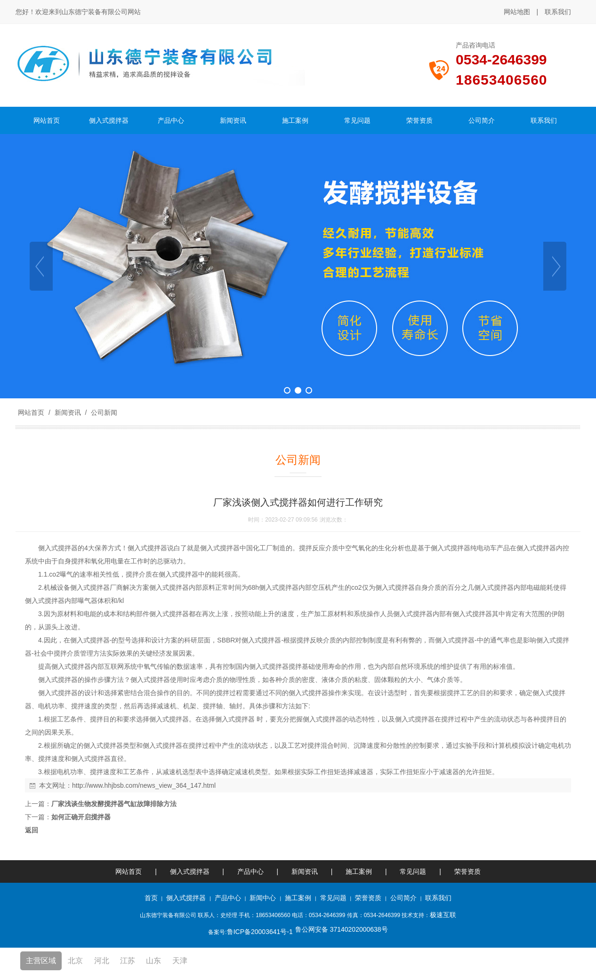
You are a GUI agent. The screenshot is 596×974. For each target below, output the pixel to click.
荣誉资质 (467, 871)
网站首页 (31, 412)
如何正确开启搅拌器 (81, 817)
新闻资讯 (68, 412)
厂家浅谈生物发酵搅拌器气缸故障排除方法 (114, 804)
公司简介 (403, 898)
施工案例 (360, 871)
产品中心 (250, 871)
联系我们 (558, 12)
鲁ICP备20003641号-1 (260, 931)
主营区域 (41, 961)
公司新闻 (103, 412)
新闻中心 (263, 898)
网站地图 (517, 12)
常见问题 (413, 871)
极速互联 (443, 915)
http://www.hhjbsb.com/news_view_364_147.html (144, 785)
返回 (31, 830)
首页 (151, 898)
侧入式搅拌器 (189, 871)
